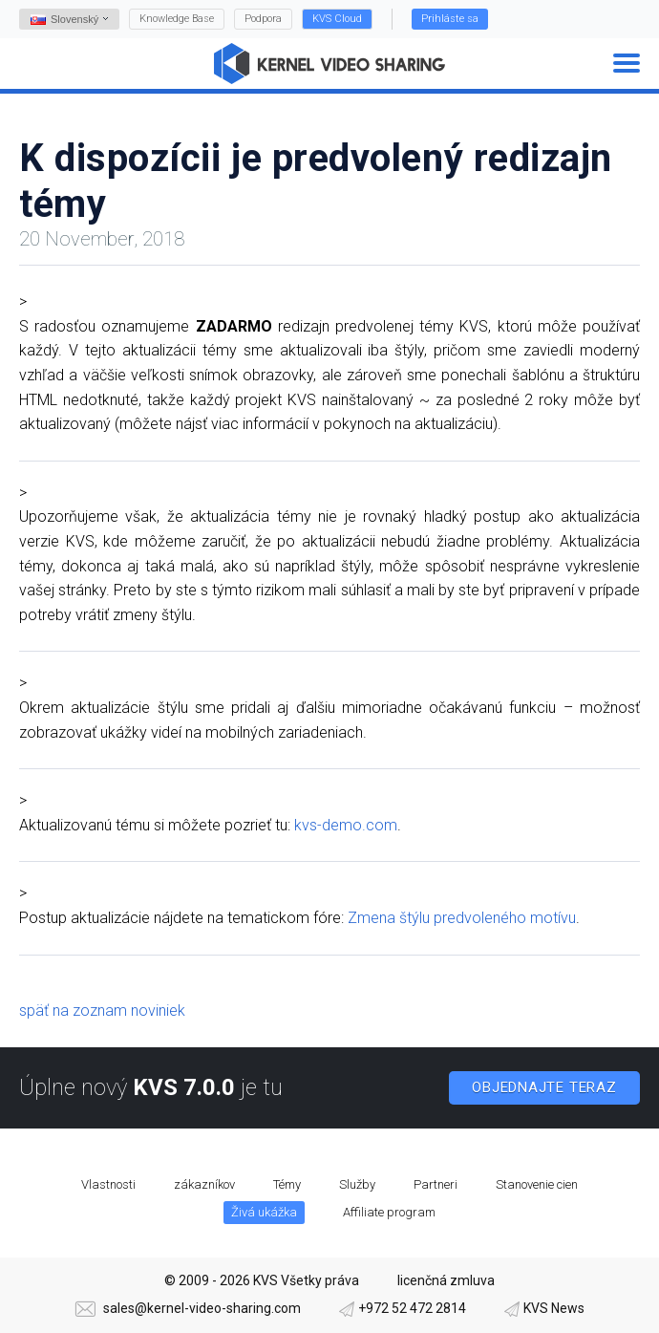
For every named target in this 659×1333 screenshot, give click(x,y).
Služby (357, 1184)
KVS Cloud (337, 18)
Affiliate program (389, 1212)
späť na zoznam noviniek (102, 1010)
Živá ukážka (264, 1212)
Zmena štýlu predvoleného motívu (462, 918)
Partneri (435, 1184)
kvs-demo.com (345, 825)
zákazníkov (204, 1184)
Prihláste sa (449, 18)
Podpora (263, 18)
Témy (287, 1184)
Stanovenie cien (537, 1184)
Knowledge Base (176, 18)
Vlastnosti (108, 1184)
